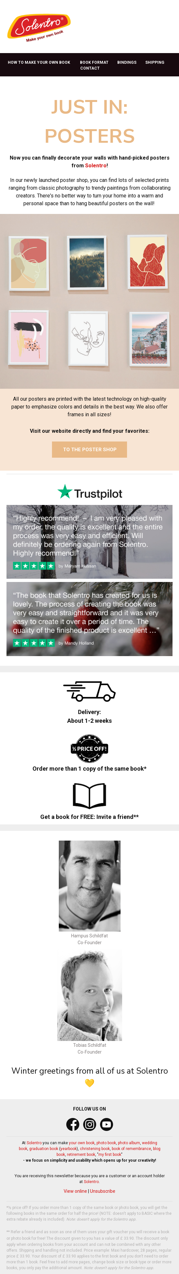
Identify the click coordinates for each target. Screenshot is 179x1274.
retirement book (81, 1154)
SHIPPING (154, 62)
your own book (82, 1143)
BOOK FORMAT (94, 62)
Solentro (96, 165)
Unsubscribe (102, 1191)
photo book (106, 1143)
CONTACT (90, 68)
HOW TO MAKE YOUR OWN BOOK (39, 62)
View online (75, 1191)
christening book (95, 1148)
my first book (109, 1154)
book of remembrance (131, 1148)
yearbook (68, 1148)
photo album (129, 1143)
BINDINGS (126, 62)
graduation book (43, 1148)
